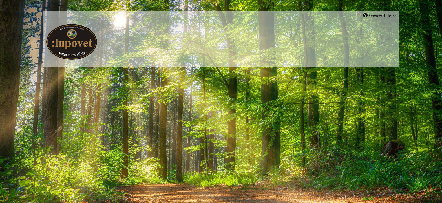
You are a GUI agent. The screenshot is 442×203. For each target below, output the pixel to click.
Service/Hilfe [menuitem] (377, 15)
